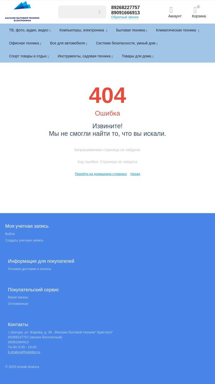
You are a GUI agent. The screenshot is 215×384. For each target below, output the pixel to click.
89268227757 (125, 7)
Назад (135, 174)
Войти (10, 234)
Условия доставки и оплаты (29, 269)
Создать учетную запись (24, 240)
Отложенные (18, 304)
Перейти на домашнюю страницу (101, 174)
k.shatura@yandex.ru (24, 352)
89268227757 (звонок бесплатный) (35, 337)
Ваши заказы (18, 297)
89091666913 (125, 12)
